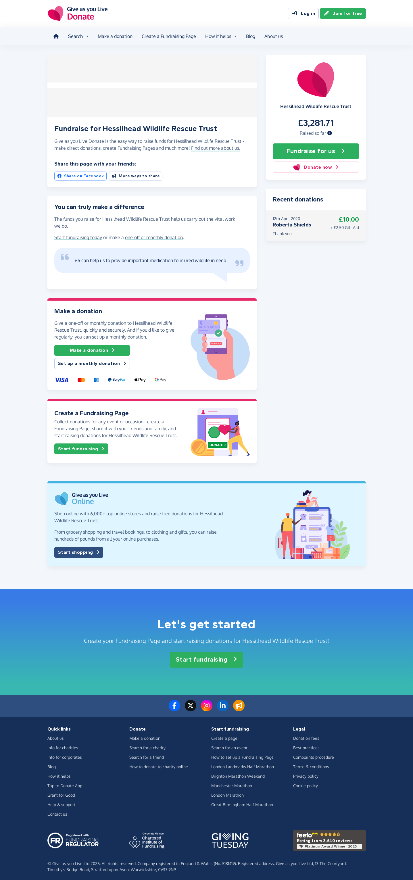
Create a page (224, 736)
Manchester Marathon (231, 783)
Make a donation (114, 36)
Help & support (61, 802)
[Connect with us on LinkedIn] (222, 707)
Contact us (57, 812)
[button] (329, 131)
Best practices (306, 745)
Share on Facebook (80, 174)
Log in (303, 13)
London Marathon (227, 793)
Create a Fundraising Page (168, 36)
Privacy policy (305, 774)
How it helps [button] (217, 36)
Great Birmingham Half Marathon (242, 802)
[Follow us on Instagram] (206, 707)
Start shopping (78, 550)
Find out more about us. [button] (215, 146)
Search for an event (229, 745)
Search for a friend (146, 755)
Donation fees (306, 736)
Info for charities (62, 745)
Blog (249, 36)
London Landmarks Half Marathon (242, 764)
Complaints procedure (313, 755)
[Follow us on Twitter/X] (190, 707)
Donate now (315, 165)
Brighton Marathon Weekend (238, 774)
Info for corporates (64, 755)
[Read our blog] (239, 707)
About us (272, 36)
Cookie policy (305, 783)
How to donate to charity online (158, 764)
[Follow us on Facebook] (174, 707)
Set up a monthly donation (92, 361)
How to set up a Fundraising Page (242, 755)
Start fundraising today (78, 236)
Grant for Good (61, 793)
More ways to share (136, 174)
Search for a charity (147, 745)
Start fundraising (81, 447)
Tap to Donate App (64, 783)
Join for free (343, 13)
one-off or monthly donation (154, 236)
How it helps (59, 774)
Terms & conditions (311, 764)
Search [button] (74, 36)
